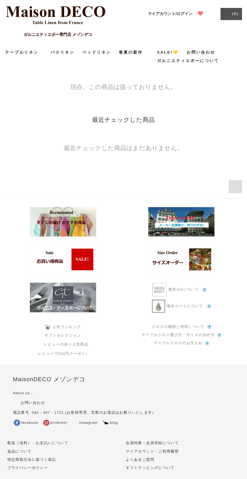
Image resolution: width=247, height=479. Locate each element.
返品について (19, 451)
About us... (23, 393)
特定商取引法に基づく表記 (31, 460)
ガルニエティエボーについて (188, 60)
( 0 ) (231, 13)
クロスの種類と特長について (181, 327)
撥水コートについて (181, 306)
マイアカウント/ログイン (170, 13)
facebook (26, 423)
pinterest (55, 423)
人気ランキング (63, 327)
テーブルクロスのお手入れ (181, 343)
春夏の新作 (134, 52)
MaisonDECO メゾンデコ (49, 379)
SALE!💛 (168, 52)
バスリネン (62, 52)
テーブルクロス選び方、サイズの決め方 (181, 335)
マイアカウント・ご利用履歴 (152, 451)
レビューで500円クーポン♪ (63, 354)
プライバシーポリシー (27, 468)
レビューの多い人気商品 (62, 344)
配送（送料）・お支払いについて (37, 443)
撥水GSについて (181, 289)
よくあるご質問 (140, 460)
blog (110, 423)
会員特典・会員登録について (152, 443)
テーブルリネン (24, 52)
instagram (84, 423)
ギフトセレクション (62, 335)
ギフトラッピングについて (150, 468)
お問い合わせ (201, 52)
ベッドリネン (96, 52)
